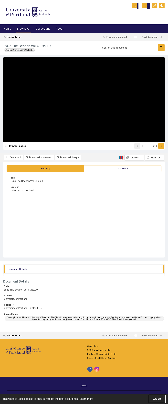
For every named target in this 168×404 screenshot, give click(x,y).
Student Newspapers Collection (20, 50)
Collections (43, 28)
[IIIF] (121, 59)
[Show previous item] (137, 156)
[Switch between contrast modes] (161, 6)
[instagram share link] (96, 370)
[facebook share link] (90, 370)
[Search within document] (161, 47)
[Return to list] (25, 37)
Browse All (23, 28)
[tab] (45, 169)
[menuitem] (84, 386)
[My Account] (153, 6)
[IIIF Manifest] (154, 60)
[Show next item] (161, 156)
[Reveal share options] (145, 6)
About (59, 28)
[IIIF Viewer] (134, 60)
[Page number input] (146, 156)
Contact (84, 386)
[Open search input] (137, 6)
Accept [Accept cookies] (157, 399)
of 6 (155, 156)
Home (7, 28)
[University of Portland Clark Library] (27, 12)
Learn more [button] (86, 398)
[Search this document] (129, 47)
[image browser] (15, 156)
